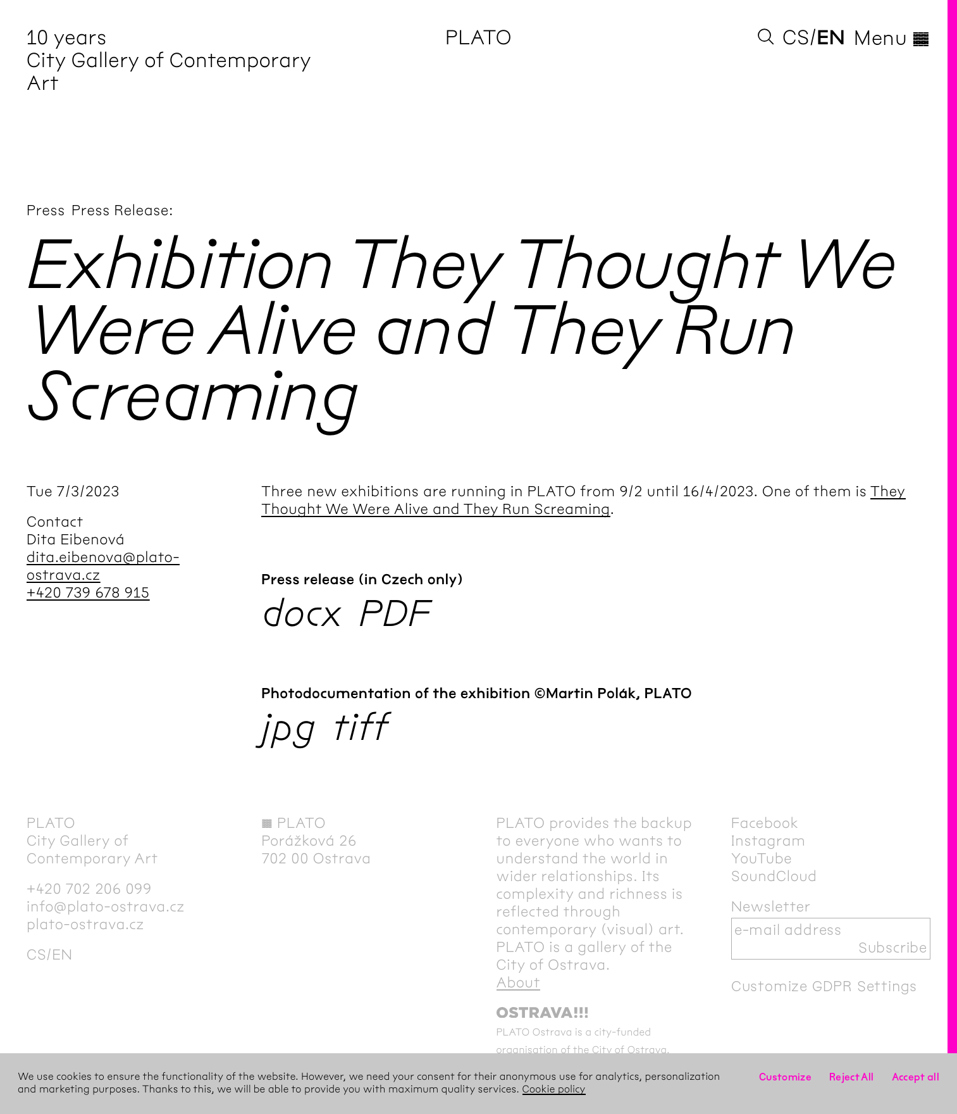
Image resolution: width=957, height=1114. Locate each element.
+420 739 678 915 (88, 592)
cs (796, 38)
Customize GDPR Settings (824, 986)
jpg (288, 727)
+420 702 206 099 (89, 888)
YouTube (762, 858)
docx (302, 613)
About (519, 982)
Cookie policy (554, 1089)
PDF (394, 613)
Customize (785, 1077)
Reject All (851, 1077)
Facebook (765, 823)
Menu (892, 38)
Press (46, 210)
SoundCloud (774, 876)
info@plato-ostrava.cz (106, 906)
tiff (360, 727)
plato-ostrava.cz (85, 924)
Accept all (916, 1077)
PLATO (478, 38)
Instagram (768, 840)
